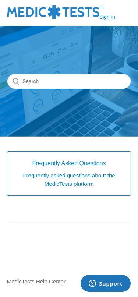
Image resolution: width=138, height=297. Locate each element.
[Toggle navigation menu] (101, 7)
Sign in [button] (107, 17)
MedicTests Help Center (36, 281)
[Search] (69, 81)
